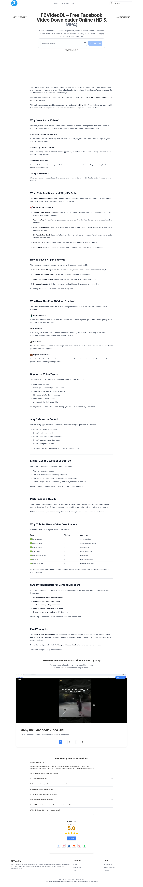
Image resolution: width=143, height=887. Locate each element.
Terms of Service (109, 867)
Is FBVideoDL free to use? (71, 778)
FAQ (72, 3)
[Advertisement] (23, 48)
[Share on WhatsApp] (84, 846)
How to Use (64, 3)
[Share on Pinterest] (64, 846)
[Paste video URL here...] (62, 43)
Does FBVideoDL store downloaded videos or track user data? (71, 805)
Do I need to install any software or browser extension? (71, 784)
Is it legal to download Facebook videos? (71, 794)
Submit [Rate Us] (71, 838)
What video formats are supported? (71, 789)
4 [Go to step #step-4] (73, 742)
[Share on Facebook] (58, 846)
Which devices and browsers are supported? (71, 810)
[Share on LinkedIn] (69, 846)
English (123, 3)
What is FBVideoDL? (71, 762)
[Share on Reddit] (74, 846)
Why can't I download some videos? (71, 799)
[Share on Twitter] (79, 846)
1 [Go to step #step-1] (60, 742)
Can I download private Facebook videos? (71, 773)
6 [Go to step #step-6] (82, 742)
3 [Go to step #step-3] (69, 742)
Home (55, 3)
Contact (106, 871)
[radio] (66, 833)
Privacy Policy (108, 864)
